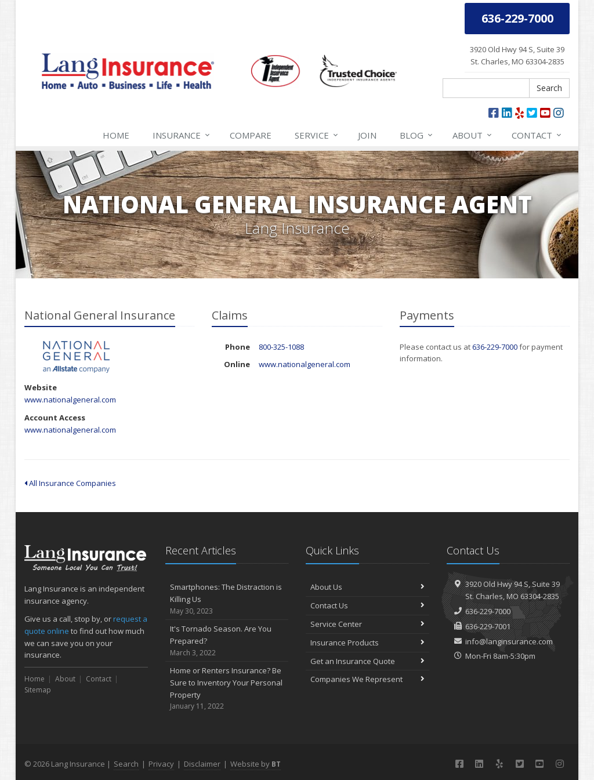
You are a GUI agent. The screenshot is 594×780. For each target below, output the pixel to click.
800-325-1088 (281, 347)
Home (116, 135)
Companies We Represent (367, 679)
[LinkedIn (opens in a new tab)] (507, 113)
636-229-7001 (487, 626)
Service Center (367, 624)
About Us (367, 587)
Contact (537, 135)
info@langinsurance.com (509, 641)
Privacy (161, 764)
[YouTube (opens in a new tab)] (545, 113)
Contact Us (367, 605)
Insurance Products (367, 642)
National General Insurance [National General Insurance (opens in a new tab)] (76, 357)
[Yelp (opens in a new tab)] (519, 113)
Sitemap (37, 690)
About (472, 135)
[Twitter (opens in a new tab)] (532, 113)
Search (549, 87)
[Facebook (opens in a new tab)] (493, 113)
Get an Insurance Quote (367, 661)
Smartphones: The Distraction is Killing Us (227, 599)
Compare (250, 135)
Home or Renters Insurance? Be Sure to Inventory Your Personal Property (227, 688)
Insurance (182, 135)
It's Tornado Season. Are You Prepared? (227, 640)
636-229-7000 (494, 347)
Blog (417, 135)
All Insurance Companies (70, 483)
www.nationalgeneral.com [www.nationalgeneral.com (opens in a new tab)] (70, 399)
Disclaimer (202, 764)
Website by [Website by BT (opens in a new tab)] (255, 764)
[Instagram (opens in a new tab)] (558, 113)
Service (317, 135)
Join (367, 135)
